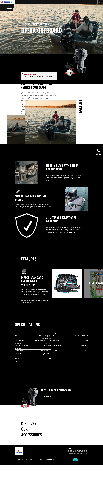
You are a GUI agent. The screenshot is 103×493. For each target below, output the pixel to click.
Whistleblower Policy (50, 459)
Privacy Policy (41, 459)
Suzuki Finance (38, 2)
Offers (54, 2)
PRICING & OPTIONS (48, 396)
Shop (67, 2)
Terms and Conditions (33, 459)
